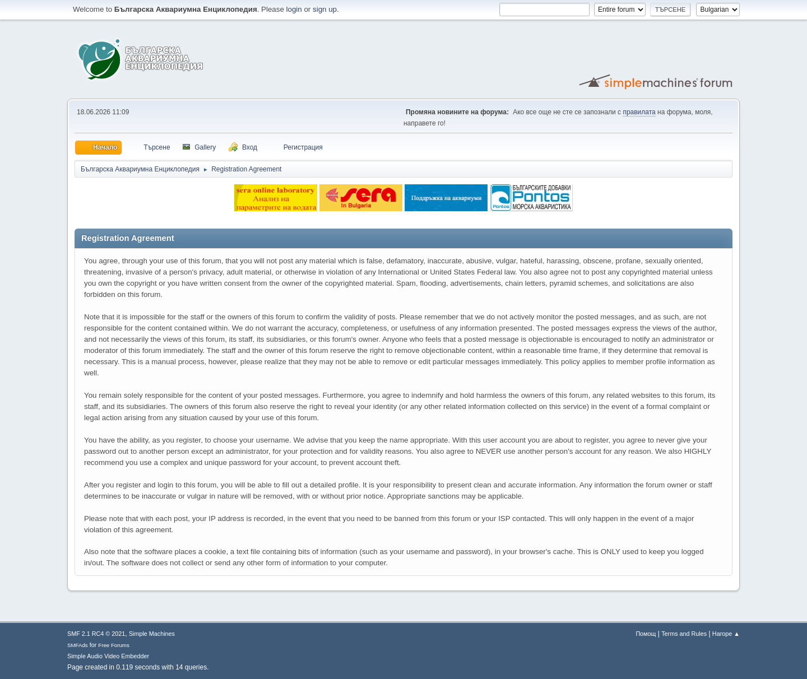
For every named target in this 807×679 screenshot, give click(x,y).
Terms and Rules (684, 633)
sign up (325, 9)
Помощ (646, 633)
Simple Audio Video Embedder (108, 656)
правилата (639, 112)
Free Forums (113, 645)
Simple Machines (152, 633)
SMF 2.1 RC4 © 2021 (96, 633)
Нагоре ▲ (726, 633)
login (294, 9)
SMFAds (77, 645)
